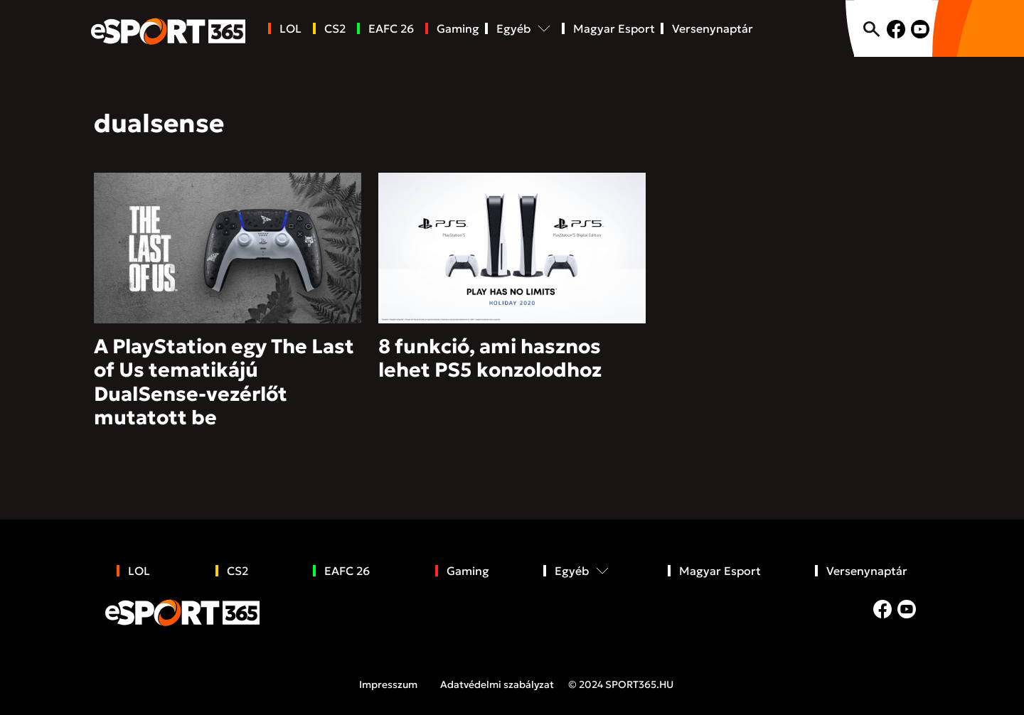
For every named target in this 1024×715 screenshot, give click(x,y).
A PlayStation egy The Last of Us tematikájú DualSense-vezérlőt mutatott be (224, 382)
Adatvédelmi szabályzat (497, 684)
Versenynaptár (712, 28)
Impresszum (388, 684)
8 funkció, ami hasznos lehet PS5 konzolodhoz (490, 358)
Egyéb (513, 28)
